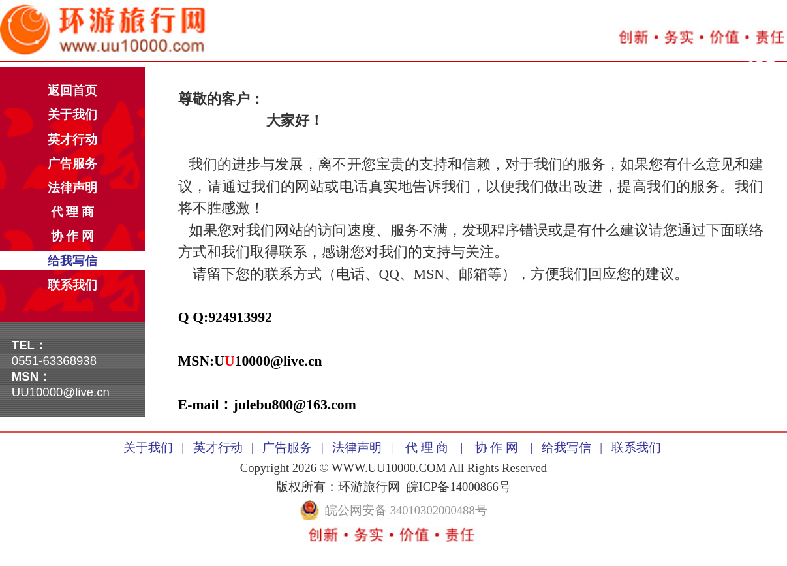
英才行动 (72, 139)
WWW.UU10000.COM (389, 468)
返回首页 (72, 90)
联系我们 (72, 285)
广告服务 (72, 163)
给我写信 (72, 261)
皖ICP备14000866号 (459, 487)
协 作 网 (72, 236)
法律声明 (72, 188)
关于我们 (72, 114)
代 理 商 (72, 212)
